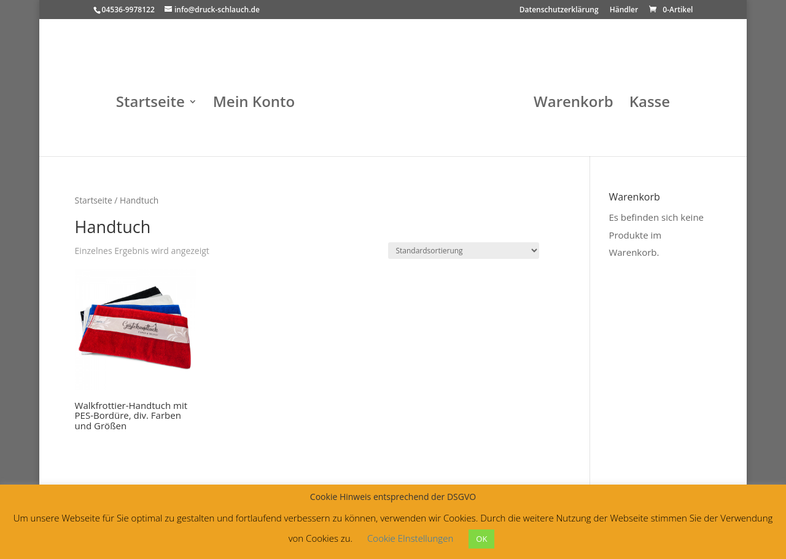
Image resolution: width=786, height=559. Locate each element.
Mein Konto (254, 104)
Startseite (150, 104)
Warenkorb (573, 104)
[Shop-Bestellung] (463, 250)
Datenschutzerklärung (559, 10)
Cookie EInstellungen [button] (410, 538)
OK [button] (481, 538)
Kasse (649, 104)
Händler (624, 10)
